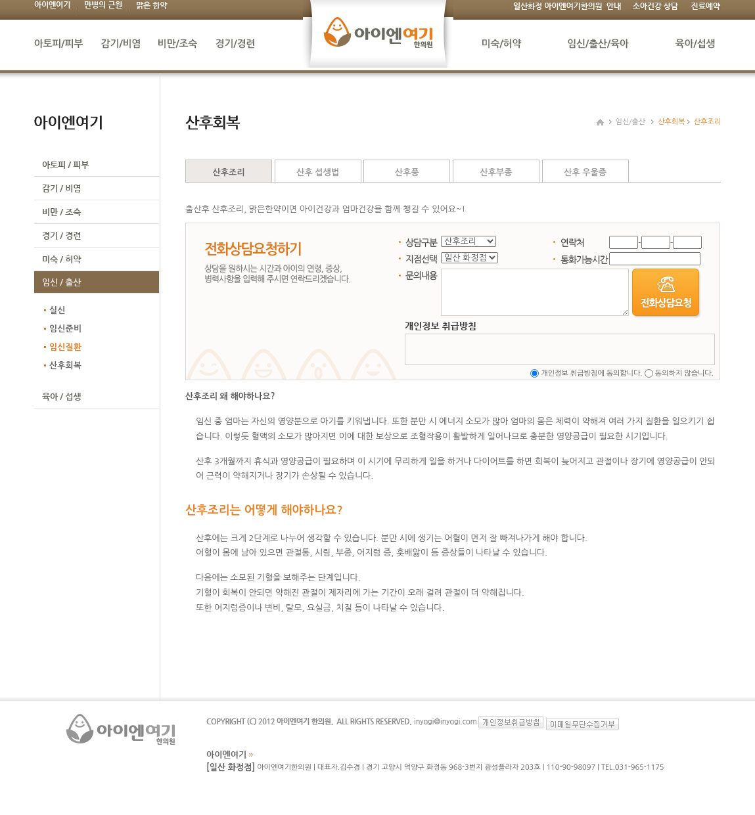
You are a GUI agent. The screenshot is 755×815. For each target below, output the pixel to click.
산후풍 (407, 172)
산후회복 (65, 365)
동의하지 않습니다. (684, 373)
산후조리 (229, 172)
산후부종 (496, 172)
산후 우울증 (585, 172)
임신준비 (65, 328)
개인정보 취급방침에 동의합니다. (591, 373)
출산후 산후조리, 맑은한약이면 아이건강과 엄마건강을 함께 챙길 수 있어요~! (325, 209)
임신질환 (65, 347)
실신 (57, 310)
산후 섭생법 (317, 172)
